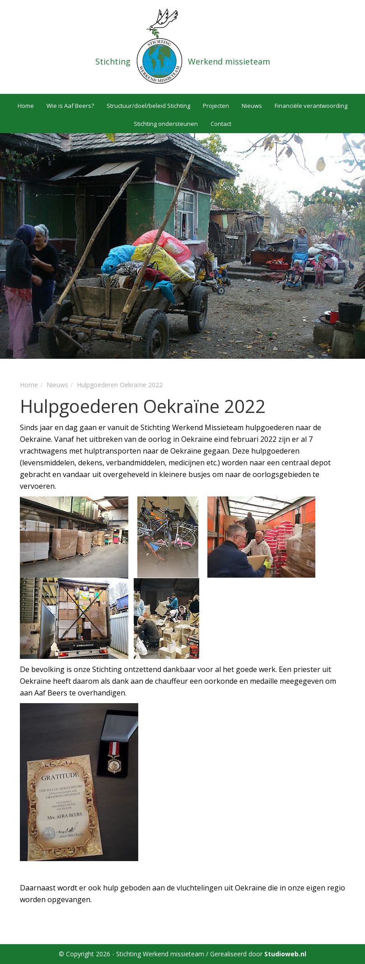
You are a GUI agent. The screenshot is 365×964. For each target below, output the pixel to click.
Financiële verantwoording (311, 106)
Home (26, 106)
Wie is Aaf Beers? (70, 106)
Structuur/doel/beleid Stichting (148, 106)
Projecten (216, 106)
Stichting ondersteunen (166, 124)
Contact (221, 124)
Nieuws (252, 106)
